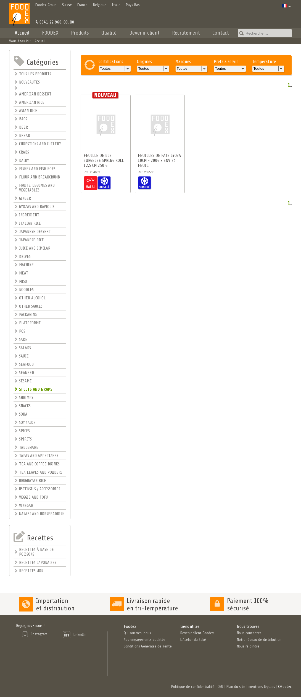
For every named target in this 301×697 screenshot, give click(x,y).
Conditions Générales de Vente (148, 646)
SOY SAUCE (27, 422)
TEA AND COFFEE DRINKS (39, 464)
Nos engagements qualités (144, 640)
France (82, 5)
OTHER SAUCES (31, 306)
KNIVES (25, 256)
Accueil (22, 33)
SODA (23, 414)
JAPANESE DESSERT (35, 231)
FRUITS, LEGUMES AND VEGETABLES (37, 188)
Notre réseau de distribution (259, 640)
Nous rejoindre (248, 646)
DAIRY (24, 160)
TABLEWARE (28, 447)
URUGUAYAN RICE (32, 480)
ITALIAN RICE (30, 223)
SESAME (25, 381)
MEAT (23, 273)
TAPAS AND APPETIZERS (38, 456)
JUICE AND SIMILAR (34, 248)
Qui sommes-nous (137, 633)
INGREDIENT (29, 215)
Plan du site (235, 687)
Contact (220, 33)
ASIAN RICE (28, 110)
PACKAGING (28, 314)
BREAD (24, 135)
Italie (116, 5)
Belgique (99, 5)
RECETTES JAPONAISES (37, 562)
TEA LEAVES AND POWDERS (40, 472)
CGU (220, 687)
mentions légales (262, 687)
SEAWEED (26, 372)
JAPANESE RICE (31, 240)
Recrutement (186, 33)
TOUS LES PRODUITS (35, 74)
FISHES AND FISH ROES (37, 169)
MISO (23, 281)
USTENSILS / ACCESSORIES (39, 489)
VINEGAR (26, 505)
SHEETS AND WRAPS (35, 389)
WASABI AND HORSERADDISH (41, 514)
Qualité (109, 33)
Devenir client (144, 33)
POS (22, 331)
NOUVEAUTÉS (29, 82)
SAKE (23, 339)
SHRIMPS (26, 397)
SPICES (24, 431)
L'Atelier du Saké (193, 640)
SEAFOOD (26, 364)
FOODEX (50, 33)
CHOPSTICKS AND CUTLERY (40, 144)
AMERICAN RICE (31, 102)
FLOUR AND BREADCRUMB (39, 177)
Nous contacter (249, 633)
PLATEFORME (30, 323)
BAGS (23, 119)
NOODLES (26, 289)
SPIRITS (25, 439)
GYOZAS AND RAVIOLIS (36, 206)
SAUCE (24, 356)
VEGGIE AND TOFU (33, 497)
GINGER (25, 198)
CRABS (24, 152)
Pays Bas (133, 5)
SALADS (25, 348)
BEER (23, 127)
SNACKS (25, 406)
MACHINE (26, 265)
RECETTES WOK (31, 571)
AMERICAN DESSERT (35, 94)
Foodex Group (46, 5)
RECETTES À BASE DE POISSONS (36, 552)
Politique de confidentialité (192, 687)
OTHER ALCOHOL (32, 298)
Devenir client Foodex (197, 633)
